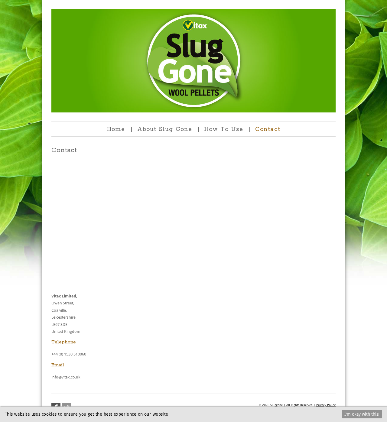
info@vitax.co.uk (65, 377)
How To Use (223, 129)
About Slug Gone (164, 129)
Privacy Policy (326, 405)
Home (116, 129)
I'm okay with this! (361, 414)
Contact (267, 129)
